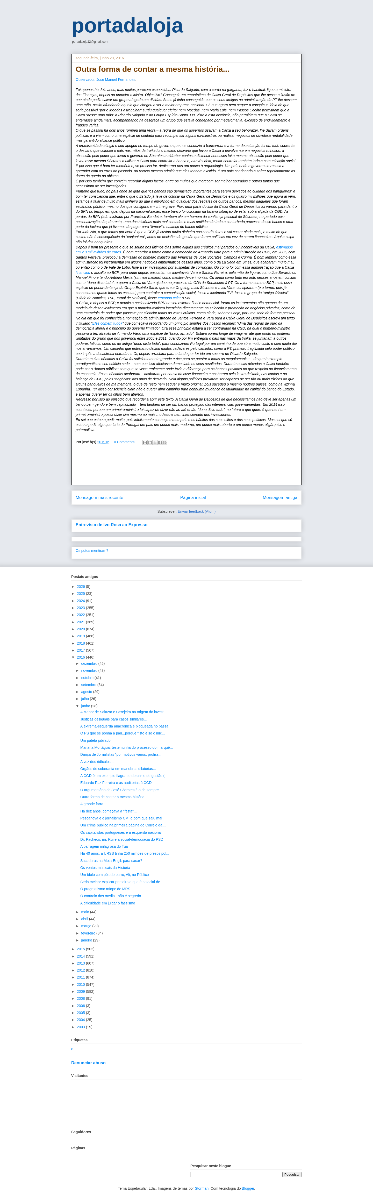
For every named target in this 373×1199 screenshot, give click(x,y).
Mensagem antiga (280, 497)
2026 (81, 586)
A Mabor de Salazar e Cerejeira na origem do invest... (123, 712)
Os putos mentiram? (92, 550)
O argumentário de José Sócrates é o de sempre (119, 790)
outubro (87, 678)
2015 (81, 949)
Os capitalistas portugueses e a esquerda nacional (121, 832)
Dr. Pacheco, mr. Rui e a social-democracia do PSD (121, 839)
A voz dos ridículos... (96, 762)
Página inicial (193, 497)
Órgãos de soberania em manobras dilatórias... (118, 769)
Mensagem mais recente (99, 497)
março (86, 926)
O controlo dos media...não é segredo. (111, 896)
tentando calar (169, 298)
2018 (81, 643)
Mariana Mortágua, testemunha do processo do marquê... (126, 747)
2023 (81, 608)
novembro (89, 670)
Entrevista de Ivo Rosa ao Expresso (111, 524)
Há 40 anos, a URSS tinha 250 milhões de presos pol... (124, 853)
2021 (81, 622)
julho (85, 699)
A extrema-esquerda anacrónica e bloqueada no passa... (125, 726)
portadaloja (127, 25)
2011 (81, 977)
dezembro (89, 663)
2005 (81, 1013)
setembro (89, 685)
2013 (81, 963)
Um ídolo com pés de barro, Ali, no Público (114, 875)
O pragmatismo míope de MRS (105, 889)
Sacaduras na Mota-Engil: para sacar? (111, 861)
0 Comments (124, 442)
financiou (83, 272)
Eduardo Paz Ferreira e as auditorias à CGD (116, 783)
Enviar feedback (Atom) (197, 511)
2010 (81, 984)
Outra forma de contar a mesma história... (113, 797)
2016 (81, 657)
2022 (81, 615)
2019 (81, 636)
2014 (81, 956)
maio (85, 912)
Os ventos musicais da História (105, 868)
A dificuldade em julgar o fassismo (107, 903)
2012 (81, 970)
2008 (81, 998)
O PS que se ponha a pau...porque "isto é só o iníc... (122, 733)
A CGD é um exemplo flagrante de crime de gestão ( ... (124, 776)
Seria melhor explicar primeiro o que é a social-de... (121, 882)
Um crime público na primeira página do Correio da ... (123, 825)
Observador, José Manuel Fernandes (105, 79)
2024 (81, 601)
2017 (81, 650)
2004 (81, 1020)
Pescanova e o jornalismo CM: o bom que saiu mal (121, 818)
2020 (81, 629)
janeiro (87, 940)
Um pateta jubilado (95, 740)
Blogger (248, 1188)
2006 (81, 1006)
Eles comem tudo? (107, 323)
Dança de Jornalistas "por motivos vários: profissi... (121, 754)
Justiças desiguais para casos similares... (113, 719)
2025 (81, 593)
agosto (87, 692)
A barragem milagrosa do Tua (104, 846)
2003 (81, 1027)
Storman (202, 1188)
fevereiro (88, 933)
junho (86, 706)
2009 (81, 991)
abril (85, 919)
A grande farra (91, 804)
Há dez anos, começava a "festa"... (108, 811)
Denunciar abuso (88, 1062)
